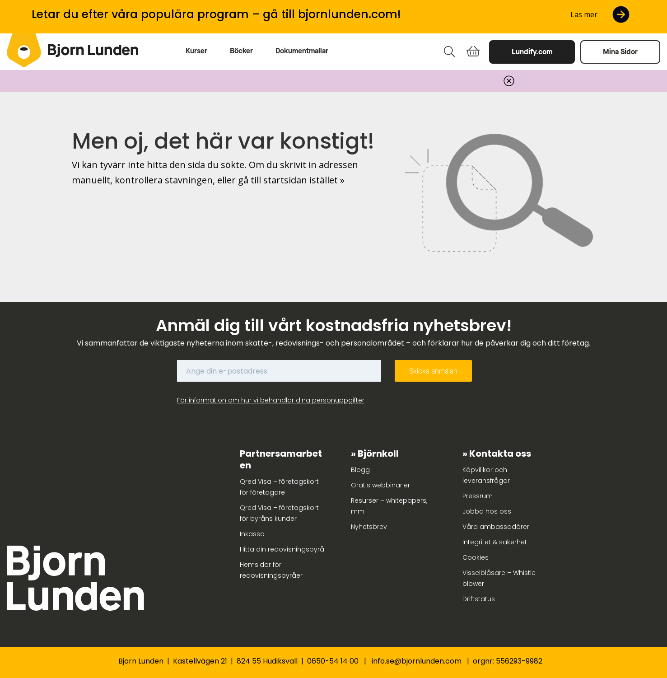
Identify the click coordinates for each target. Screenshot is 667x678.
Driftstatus (478, 598)
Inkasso (252, 533)
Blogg (360, 469)
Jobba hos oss (486, 511)
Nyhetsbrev (369, 526)
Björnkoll (378, 453)
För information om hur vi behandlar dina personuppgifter (270, 400)
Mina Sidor (620, 51)
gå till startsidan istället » (291, 180)
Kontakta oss (500, 453)
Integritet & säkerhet (494, 542)
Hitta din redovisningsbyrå (282, 549)
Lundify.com (532, 51)
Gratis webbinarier (380, 485)
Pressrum (477, 495)
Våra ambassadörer (495, 526)
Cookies (475, 557)
